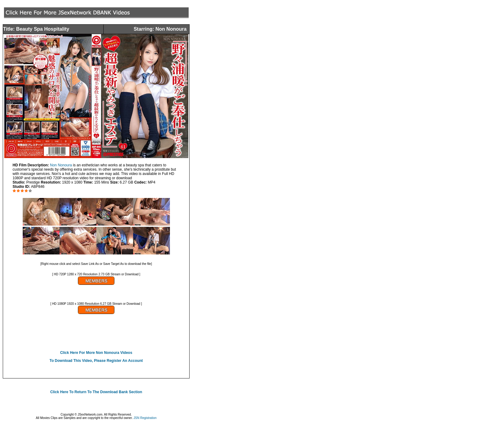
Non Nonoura (61, 165)
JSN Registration (144, 418)
